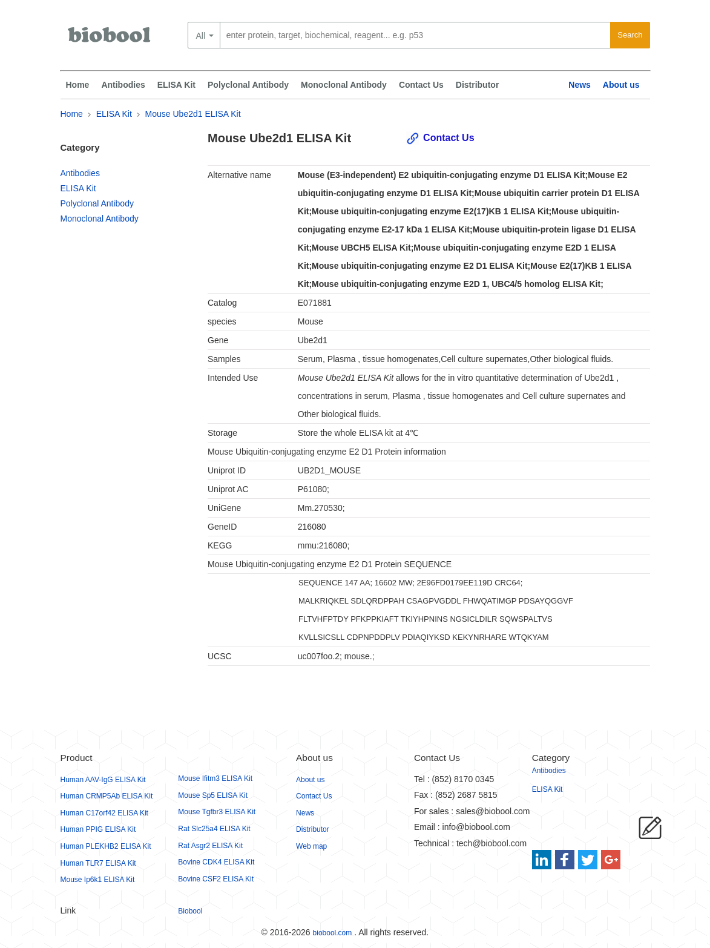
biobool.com (332, 933)
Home (78, 85)
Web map (311, 846)
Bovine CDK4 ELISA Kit (216, 862)
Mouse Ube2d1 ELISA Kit (193, 114)
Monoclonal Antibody (344, 85)
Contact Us (421, 85)
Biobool (190, 911)
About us (621, 85)
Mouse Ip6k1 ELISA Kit (98, 879)
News (579, 85)
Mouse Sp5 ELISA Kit (213, 795)
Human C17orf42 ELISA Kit (104, 813)
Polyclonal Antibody (248, 85)
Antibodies (123, 85)
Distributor (477, 85)
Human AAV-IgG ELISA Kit (103, 779)
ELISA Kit (176, 85)
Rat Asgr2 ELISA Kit (210, 845)
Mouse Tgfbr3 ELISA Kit (216, 812)
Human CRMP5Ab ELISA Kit (107, 796)
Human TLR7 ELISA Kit (98, 863)
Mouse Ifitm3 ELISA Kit (215, 778)
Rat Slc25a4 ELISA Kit (214, 829)
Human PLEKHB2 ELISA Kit (106, 846)
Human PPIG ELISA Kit (98, 829)
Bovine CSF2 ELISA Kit (216, 879)
